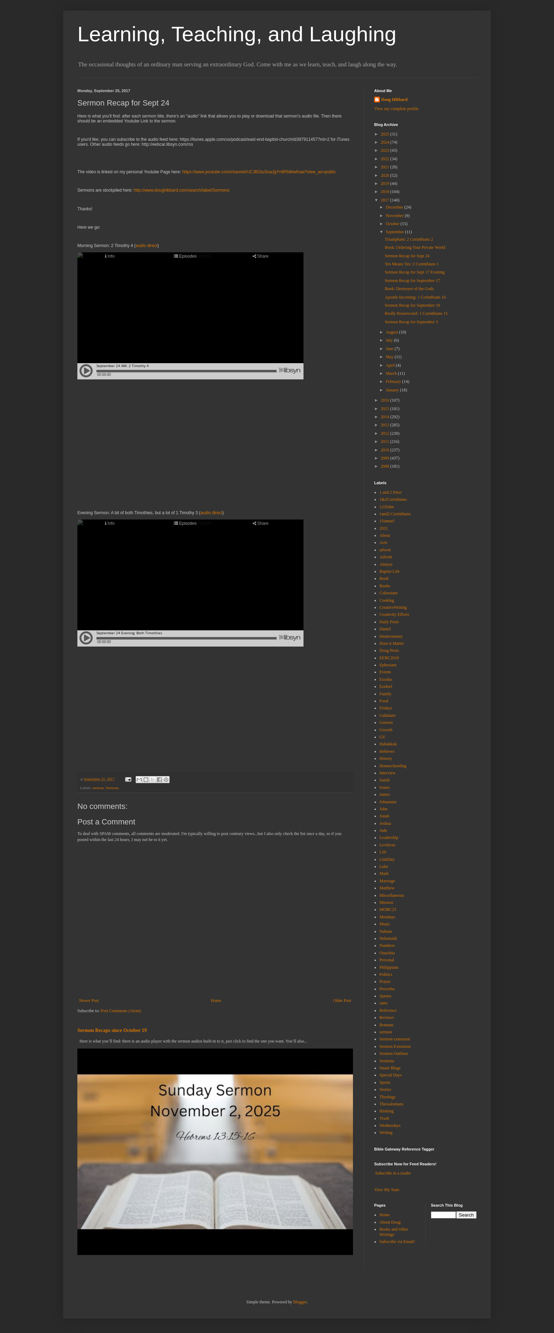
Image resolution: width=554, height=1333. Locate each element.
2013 (385, 424)
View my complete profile (396, 108)
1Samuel (386, 520)
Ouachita (387, 952)
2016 (385, 400)
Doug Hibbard (394, 99)
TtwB (384, 1118)
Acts (383, 542)
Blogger (300, 1301)
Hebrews (387, 751)
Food (383, 700)
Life (383, 851)
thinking (386, 1111)
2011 (385, 441)
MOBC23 (387, 909)
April (391, 365)
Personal (386, 959)
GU (382, 736)
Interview (387, 772)
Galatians (387, 715)
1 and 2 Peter (390, 492)
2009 (385, 458)
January (393, 390)
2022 (385, 158)
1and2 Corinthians (395, 513)
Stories (385, 1089)
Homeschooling (392, 765)
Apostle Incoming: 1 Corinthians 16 (415, 297)
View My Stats (386, 1189)
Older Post (342, 1000)
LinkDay (387, 859)
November (395, 215)
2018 (385, 191)
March (392, 373)
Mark (384, 873)
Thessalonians (391, 1103)
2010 (385, 450)
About (384, 535)
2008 (385, 466)
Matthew (387, 887)
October (393, 223)
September (395, 231)
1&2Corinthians (393, 499)
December (395, 207)
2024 (385, 142)
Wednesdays (390, 1125)
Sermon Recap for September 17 (412, 280)
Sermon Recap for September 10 (412, 305)
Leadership (388, 837)
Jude (383, 830)
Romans (386, 1024)
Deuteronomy (391, 636)
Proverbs (387, 988)
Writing (386, 1132)
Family (385, 693)
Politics (385, 974)
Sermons (112, 788)
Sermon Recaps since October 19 (112, 1030)
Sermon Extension (395, 1046)
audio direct (147, 245)
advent (385, 549)
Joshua (385, 823)
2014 (385, 416)
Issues (384, 787)
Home (216, 1000)
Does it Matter (391, 643)
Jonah (384, 815)
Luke (383, 866)
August (392, 332)
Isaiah (384, 779)
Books (384, 585)
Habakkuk (388, 743)
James (384, 794)
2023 (385, 150)
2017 (385, 200)
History (385, 758)
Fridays (385, 707)
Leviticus (387, 844)
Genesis (386, 722)
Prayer (384, 981)
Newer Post (89, 1000)
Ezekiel (385, 686)
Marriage (387, 880)
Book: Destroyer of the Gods (409, 288)
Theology (387, 1096)
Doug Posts (389, 650)
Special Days (390, 1075)
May (390, 356)
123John (386, 506)
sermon (98, 788)
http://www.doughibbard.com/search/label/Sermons (181, 190)
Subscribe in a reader (393, 1173)
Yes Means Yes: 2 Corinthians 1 (412, 264)
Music (384, 923)
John (383, 808)
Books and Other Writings (393, 1232)
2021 (385, 166)
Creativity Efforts (394, 614)
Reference (388, 1010)
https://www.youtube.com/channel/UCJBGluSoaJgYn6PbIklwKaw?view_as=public (259, 171)
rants (383, 1003)
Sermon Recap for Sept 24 (407, 255)
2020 (385, 175)
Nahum (385, 931)
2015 (385, 408)
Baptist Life (389, 571)
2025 (385, 134)
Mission (386, 902)
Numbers (387, 945)
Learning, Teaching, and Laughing (236, 34)
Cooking (386, 600)
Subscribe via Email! (397, 1241)
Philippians (389, 967)
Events (385, 671)
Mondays (387, 916)
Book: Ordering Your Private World (415, 247)
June (390, 348)
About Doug (390, 1222)
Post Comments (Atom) (121, 1010)
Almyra (386, 564)
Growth (386, 729)
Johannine (388, 801)
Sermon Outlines (393, 1053)
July (390, 340)
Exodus (385, 679)
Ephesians (388, 664)
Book (384, 578)
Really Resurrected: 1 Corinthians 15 (416, 313)
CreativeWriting (393, 607)
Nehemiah (388, 938)
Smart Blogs (390, 1067)
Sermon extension (394, 1039)
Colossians (388, 592)
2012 (385, 433)
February (394, 381)
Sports (384, 1082)
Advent (385, 556)
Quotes (385, 995)
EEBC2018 (389, 657)
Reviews (386, 1017)
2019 (385, 183)
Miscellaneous (391, 895)
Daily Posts (389, 621)
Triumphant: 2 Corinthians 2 (409, 239)
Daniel (385, 628)
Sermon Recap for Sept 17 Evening (415, 272)
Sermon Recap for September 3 (411, 321)
